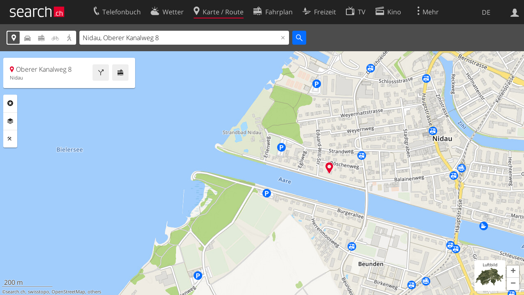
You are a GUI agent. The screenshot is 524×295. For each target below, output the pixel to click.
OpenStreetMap (68, 292)
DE (486, 12)
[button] (513, 272)
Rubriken (10, 103)
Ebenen (10, 121)
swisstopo (38, 292)
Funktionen (10, 139)
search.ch (15, 292)
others (94, 292)
